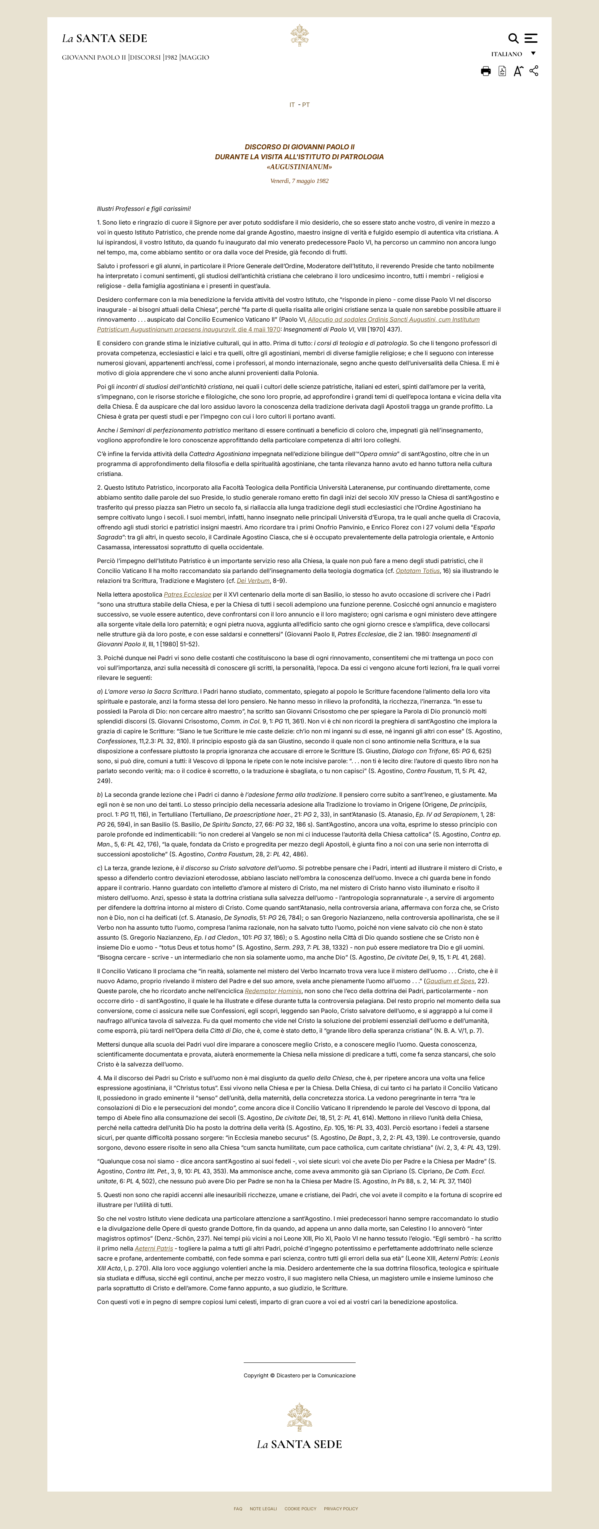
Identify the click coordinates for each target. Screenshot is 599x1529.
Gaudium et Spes (450, 981)
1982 (172, 57)
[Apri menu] (530, 38)
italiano (508, 56)
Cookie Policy (300, 1508)
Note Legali (263, 1508)
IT (292, 104)
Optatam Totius (418, 570)
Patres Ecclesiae (187, 594)
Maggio (195, 57)
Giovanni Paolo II (95, 57)
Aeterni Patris (154, 1248)
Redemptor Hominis (273, 991)
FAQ (238, 1508)
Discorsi (146, 57)
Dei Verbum (253, 580)
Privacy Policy (341, 1508)
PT (306, 104)
